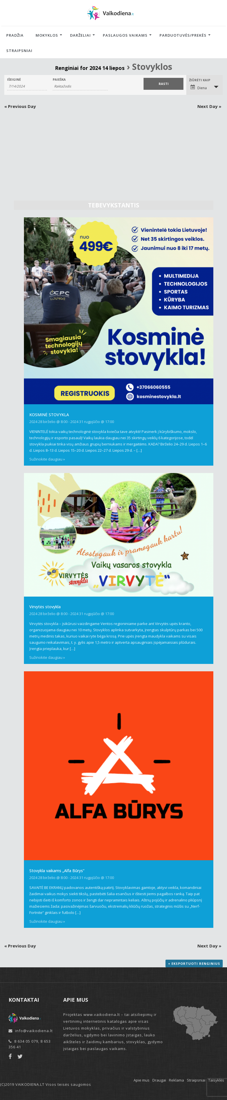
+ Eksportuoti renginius (194, 963)
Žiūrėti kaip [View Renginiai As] (199, 80)
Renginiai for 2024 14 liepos (89, 67)
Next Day (209, 106)
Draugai (159, 1080)
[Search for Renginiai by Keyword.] (80, 86)
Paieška (59, 79)
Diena (199, 87)
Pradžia (15, 35)
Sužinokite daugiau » (47, 459)
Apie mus (142, 1080)
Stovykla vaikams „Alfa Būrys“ (56, 870)
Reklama (176, 1080)
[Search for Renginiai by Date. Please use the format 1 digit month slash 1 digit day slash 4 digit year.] (27, 86)
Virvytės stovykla (45, 606)
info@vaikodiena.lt (34, 1030)
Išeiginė (14, 79)
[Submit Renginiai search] (163, 84)
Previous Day (20, 106)
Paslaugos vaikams (125, 35)
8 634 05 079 (26, 1041)
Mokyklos (47, 35)
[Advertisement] (113, 151)
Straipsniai (19, 50)
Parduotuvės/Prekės (182, 35)
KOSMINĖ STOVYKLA (49, 414)
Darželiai (80, 35)
